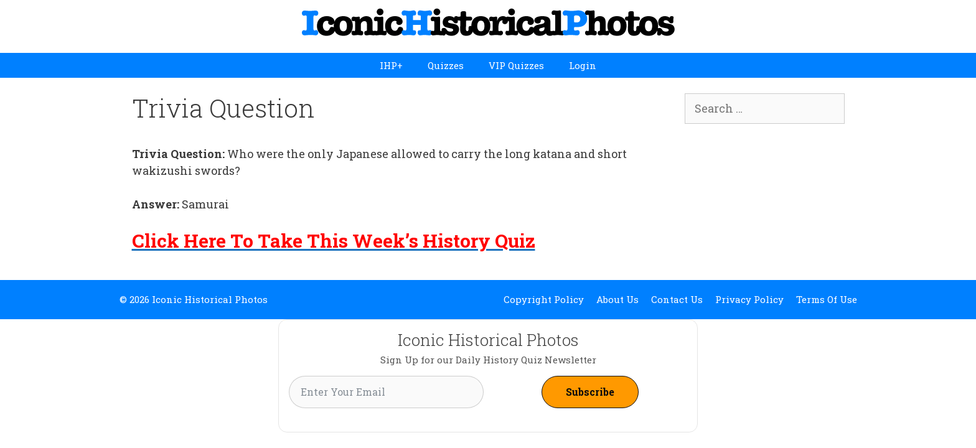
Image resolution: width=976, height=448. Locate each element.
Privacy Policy (749, 299)
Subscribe (590, 391)
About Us (617, 299)
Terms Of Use (826, 299)
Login (582, 65)
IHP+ (391, 65)
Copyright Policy (544, 299)
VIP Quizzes (516, 65)
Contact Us (677, 299)
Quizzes (446, 65)
